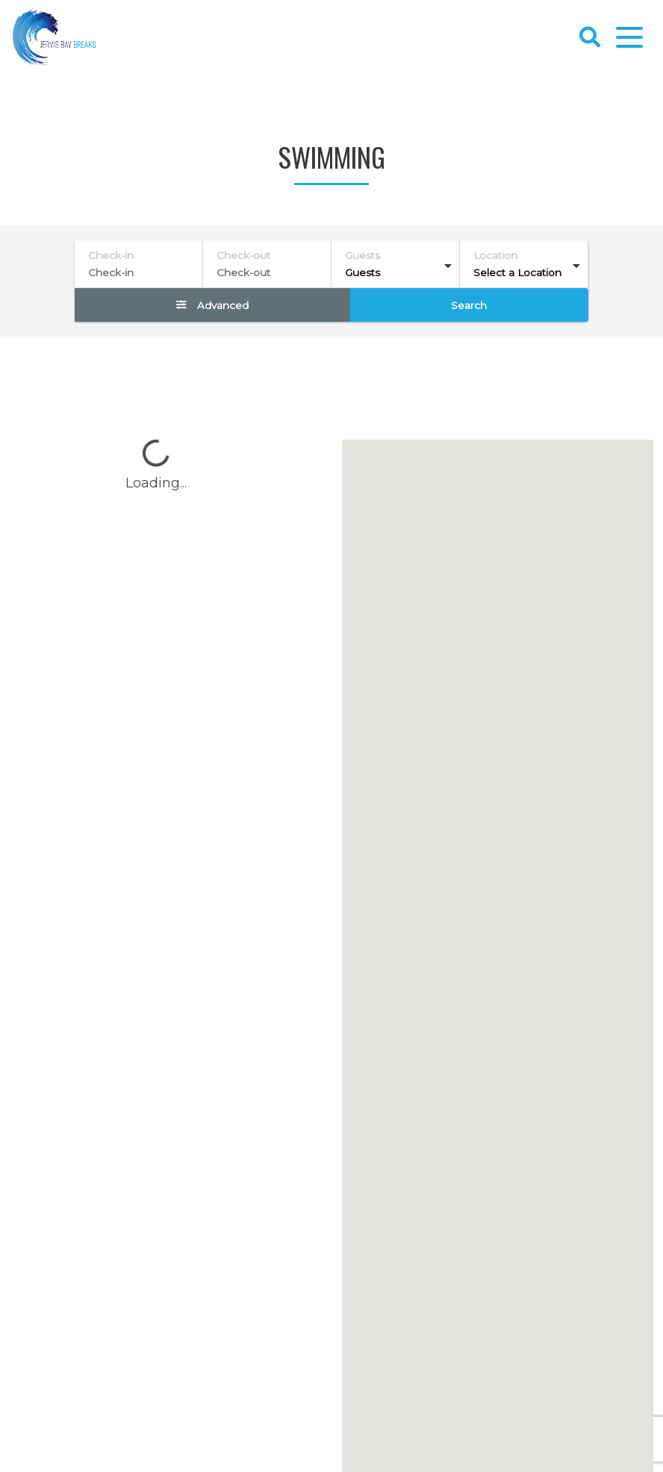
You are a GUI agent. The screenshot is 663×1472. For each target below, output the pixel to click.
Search (469, 305)
